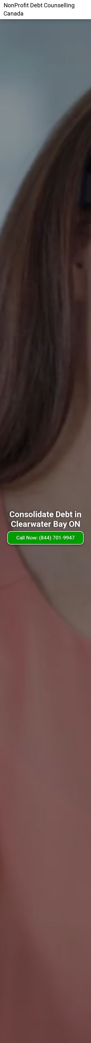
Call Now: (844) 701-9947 (45, 538)
